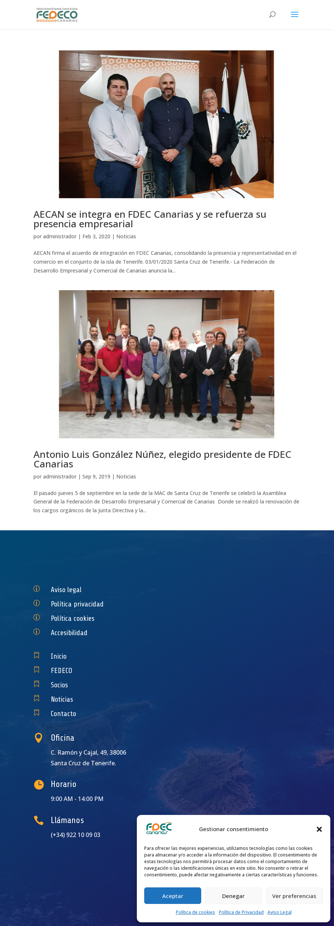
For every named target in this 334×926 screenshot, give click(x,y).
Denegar (233, 896)
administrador (60, 236)
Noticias (126, 236)
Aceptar (172, 896)
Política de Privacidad (241, 912)
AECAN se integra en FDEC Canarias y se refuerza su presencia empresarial (149, 218)
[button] (319, 829)
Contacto (99, 713)
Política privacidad (107, 604)
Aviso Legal (279, 912)
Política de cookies (195, 912)
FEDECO (97, 670)
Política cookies (104, 619)
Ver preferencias (294, 896)
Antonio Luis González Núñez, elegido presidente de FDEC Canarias (162, 459)
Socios (96, 685)
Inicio (96, 656)
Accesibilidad (102, 633)
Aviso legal (100, 590)
